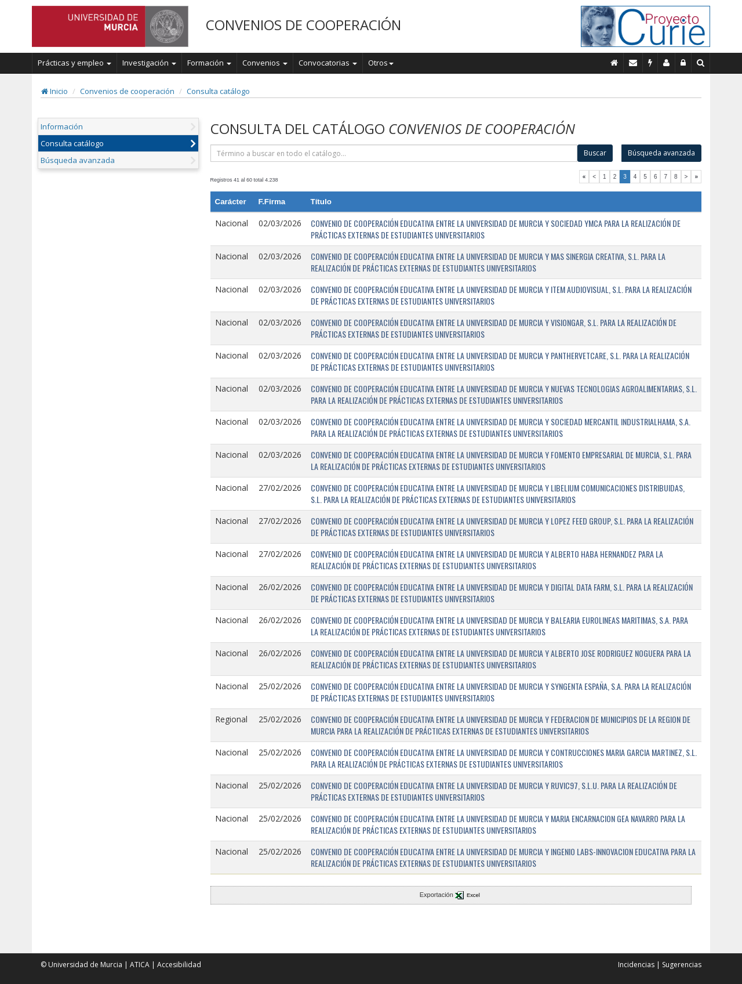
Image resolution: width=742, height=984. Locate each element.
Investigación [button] (149, 62)
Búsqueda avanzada (78, 160)
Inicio (54, 91)
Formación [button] (209, 62)
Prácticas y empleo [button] (74, 62)
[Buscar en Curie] (701, 63)
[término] (394, 153)
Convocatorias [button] (328, 62)
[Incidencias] (650, 63)
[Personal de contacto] (666, 63)
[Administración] (683, 63)
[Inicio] (614, 63)
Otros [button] (381, 62)
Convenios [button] (265, 62)
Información (62, 126)
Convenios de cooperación (127, 91)
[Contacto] (633, 63)
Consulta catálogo (218, 91)
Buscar (595, 153)
